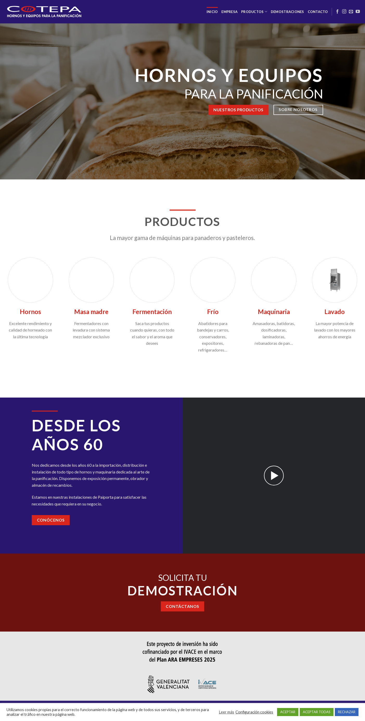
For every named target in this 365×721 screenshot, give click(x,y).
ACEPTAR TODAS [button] (316, 712)
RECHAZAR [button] (346, 712)
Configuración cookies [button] (254, 712)
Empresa (229, 12)
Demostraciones (287, 12)
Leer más (226, 712)
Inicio (212, 12)
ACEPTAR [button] (287, 712)
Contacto (318, 12)
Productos (254, 11)
